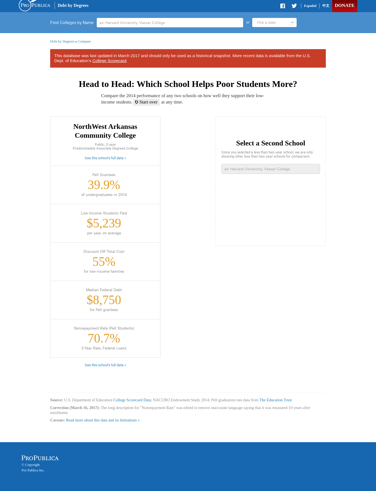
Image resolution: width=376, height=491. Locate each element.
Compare (84, 41)
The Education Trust (275, 400)
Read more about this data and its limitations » (103, 420)
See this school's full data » (105, 158)
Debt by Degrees (73, 5)
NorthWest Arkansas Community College (105, 131)
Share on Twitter (294, 7)
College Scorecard (109, 60)
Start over (146, 102)
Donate (344, 5)
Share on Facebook (283, 7)
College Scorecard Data (132, 400)
